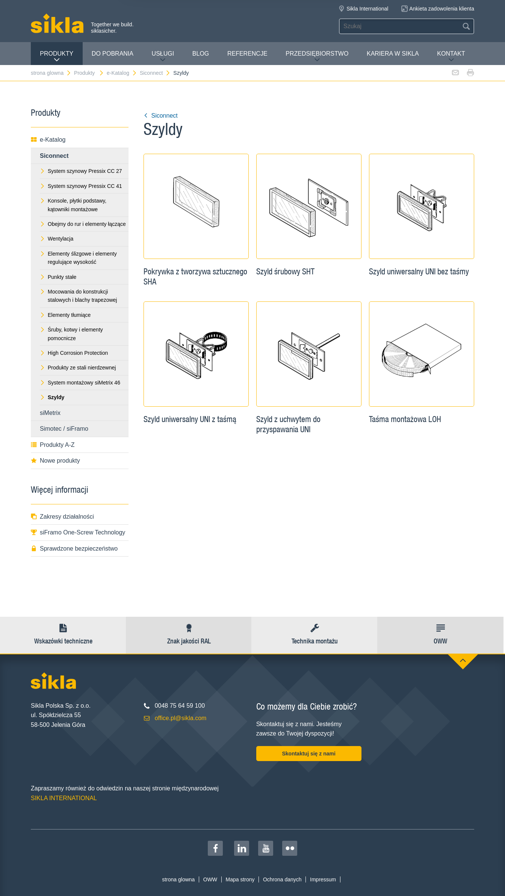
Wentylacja (56, 239)
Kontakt (451, 56)
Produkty (56, 56)
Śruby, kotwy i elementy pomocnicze (71, 334)
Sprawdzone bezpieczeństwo (74, 548)
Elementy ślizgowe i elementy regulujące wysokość (78, 258)
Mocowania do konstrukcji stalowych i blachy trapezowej (78, 296)
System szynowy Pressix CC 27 (81, 171)
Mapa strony (239, 879)
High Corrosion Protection (74, 353)
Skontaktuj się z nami (308, 754)
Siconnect (155, 73)
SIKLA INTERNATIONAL (64, 798)
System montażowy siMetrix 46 (80, 383)
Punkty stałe (58, 277)
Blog (200, 53)
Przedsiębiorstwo (317, 56)
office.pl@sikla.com (181, 718)
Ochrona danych (282, 879)
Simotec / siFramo (64, 428)
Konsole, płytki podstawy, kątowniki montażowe (73, 205)
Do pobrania (112, 53)
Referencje (247, 53)
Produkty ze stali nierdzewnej (78, 368)
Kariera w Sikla (393, 53)
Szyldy (181, 73)
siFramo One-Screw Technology (78, 532)
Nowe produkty (55, 460)
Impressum (323, 879)
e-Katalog (122, 73)
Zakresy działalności (62, 516)
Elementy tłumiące (65, 315)
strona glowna (51, 73)
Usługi (163, 56)
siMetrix (50, 413)
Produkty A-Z (52, 445)
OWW (210, 879)
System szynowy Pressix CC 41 (81, 186)
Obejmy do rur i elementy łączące (83, 224)
